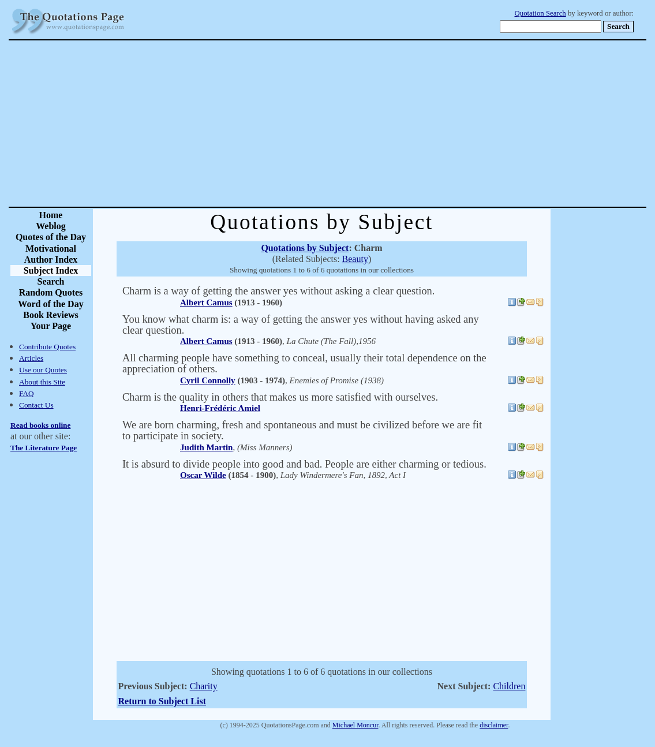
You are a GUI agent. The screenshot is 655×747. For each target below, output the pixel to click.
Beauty (355, 259)
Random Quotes (51, 292)
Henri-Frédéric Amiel (220, 408)
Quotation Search (540, 13)
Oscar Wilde (203, 475)
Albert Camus (206, 302)
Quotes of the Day (51, 237)
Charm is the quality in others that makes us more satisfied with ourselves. (280, 397)
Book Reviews (50, 315)
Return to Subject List (162, 701)
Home (51, 215)
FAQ (26, 393)
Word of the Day (50, 304)
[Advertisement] (368, 123)
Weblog (51, 226)
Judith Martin (206, 447)
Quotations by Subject (305, 248)
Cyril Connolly (207, 380)
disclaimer (494, 725)
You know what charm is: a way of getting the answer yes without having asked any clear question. (300, 324)
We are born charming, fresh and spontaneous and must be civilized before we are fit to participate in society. (302, 430)
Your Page (51, 326)
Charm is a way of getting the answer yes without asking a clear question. (278, 291)
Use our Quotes (43, 369)
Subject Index (51, 270)
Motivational (50, 248)
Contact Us (36, 405)
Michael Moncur (355, 725)
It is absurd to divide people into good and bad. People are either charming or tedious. (304, 464)
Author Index (51, 259)
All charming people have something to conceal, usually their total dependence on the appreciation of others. (304, 363)
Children (509, 686)
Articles (31, 358)
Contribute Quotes (47, 346)
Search (51, 281)
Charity (204, 686)
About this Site (42, 382)
